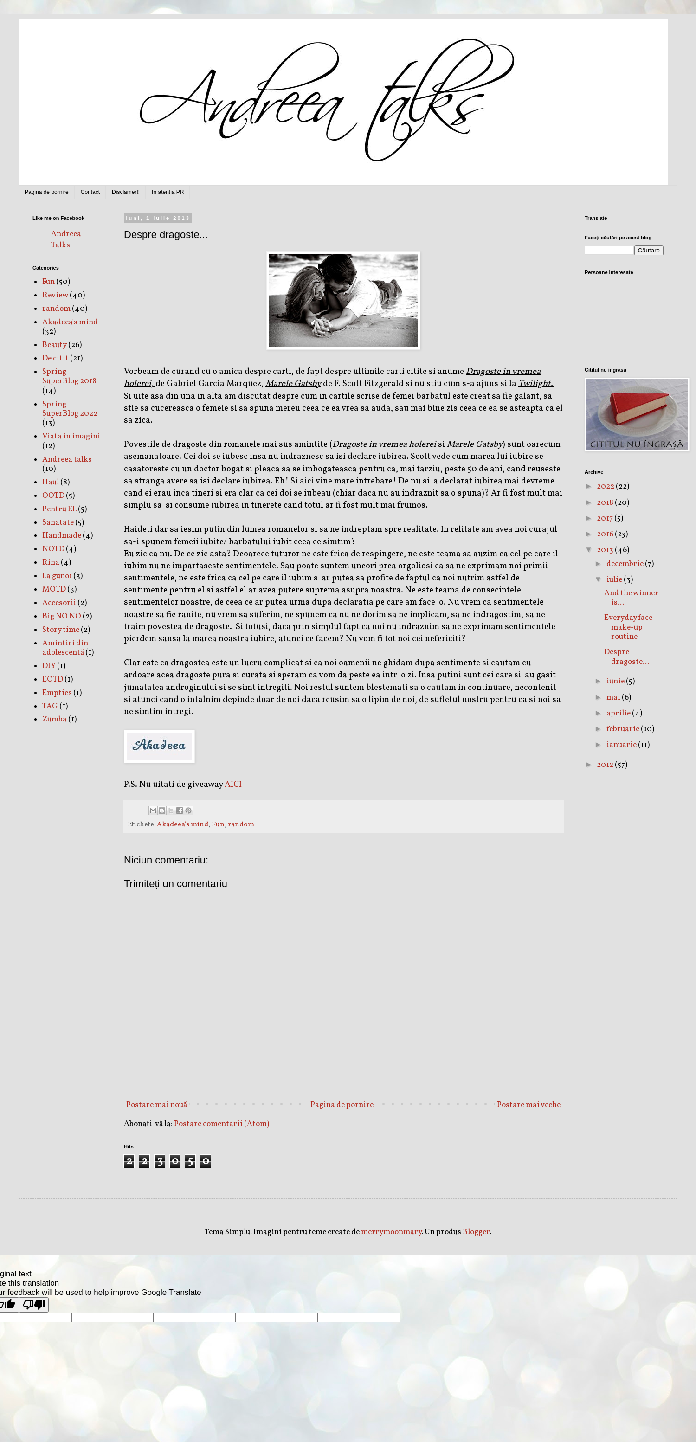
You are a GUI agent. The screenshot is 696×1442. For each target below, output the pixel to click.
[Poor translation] (34, 1305)
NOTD (53, 549)
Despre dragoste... (626, 657)
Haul (50, 482)
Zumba (54, 719)
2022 (606, 486)
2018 (606, 502)
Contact (90, 192)
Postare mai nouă (156, 1105)
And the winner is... (631, 598)
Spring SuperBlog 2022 (69, 409)
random (241, 824)
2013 (606, 550)
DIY (49, 666)
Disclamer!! (126, 192)
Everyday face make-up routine (628, 627)
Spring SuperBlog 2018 (69, 376)
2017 (605, 518)
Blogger (476, 1232)
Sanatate (58, 522)
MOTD (54, 589)
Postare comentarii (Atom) (221, 1124)
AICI (233, 785)
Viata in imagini (71, 436)
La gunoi (57, 576)
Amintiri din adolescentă (65, 648)
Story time (60, 629)
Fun (218, 824)
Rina (50, 562)
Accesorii (59, 603)
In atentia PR (168, 192)
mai (614, 697)
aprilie (619, 713)
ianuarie (622, 745)
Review (55, 295)
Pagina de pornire (47, 192)
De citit (55, 358)
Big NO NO (61, 616)
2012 (606, 765)
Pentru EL (59, 509)
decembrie (625, 564)
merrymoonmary (391, 1232)
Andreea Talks (66, 240)
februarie (623, 729)
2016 (606, 534)
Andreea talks (67, 459)
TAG (50, 706)
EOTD (52, 679)
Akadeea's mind (182, 824)
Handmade (61, 535)
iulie (615, 579)
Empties (57, 693)
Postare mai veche (529, 1105)
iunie (616, 681)
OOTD (53, 495)
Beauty (54, 345)
